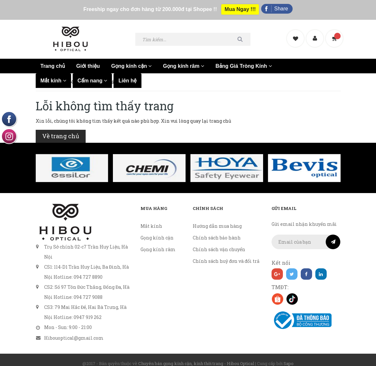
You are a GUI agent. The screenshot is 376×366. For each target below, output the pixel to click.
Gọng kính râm (183, 60)
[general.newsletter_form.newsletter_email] (306, 236)
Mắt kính (53, 75)
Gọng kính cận (131, 60)
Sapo (289, 357)
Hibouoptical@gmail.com (73, 332)
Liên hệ (127, 75)
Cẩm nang (92, 75)
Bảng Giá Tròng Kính (243, 60)
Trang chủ (53, 60)
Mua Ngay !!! (240, 7)
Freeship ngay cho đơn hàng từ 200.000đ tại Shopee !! (148, 7)
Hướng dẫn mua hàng (217, 220)
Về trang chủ (60, 130)
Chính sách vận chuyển (219, 243)
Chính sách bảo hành (217, 232)
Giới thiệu (88, 60)
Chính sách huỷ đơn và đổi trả (226, 255)
